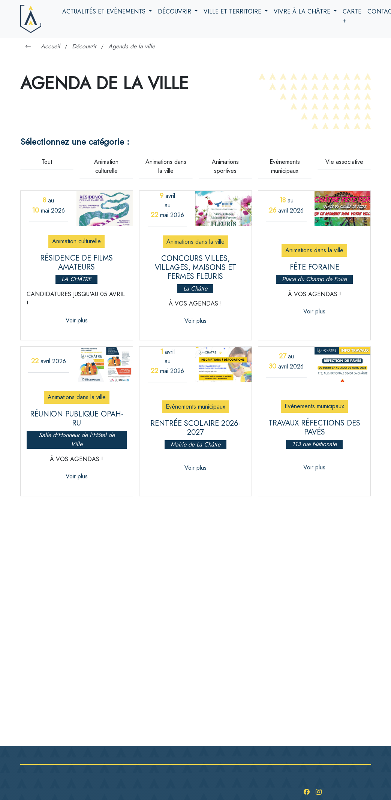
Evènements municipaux (285, 166)
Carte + (352, 16)
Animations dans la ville (165, 166)
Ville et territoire (233, 11)
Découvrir (175, 11)
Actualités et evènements (104, 11)
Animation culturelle (106, 166)
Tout (47, 161)
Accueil (50, 46)
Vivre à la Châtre (303, 11)
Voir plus (77, 320)
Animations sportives (225, 166)
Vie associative (344, 161)
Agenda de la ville (131, 46)
